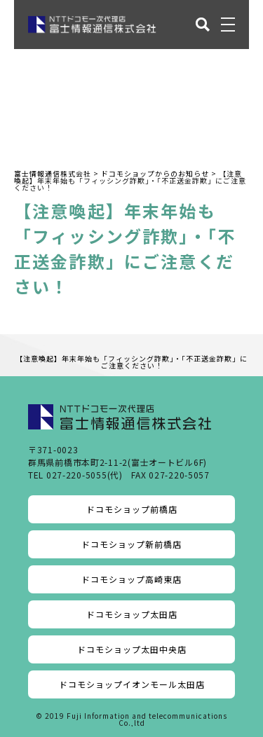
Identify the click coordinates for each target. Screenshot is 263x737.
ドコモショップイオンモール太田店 (132, 684)
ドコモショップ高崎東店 (131, 579)
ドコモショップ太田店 (131, 614)
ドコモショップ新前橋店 (131, 544)
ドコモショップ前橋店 (131, 509)
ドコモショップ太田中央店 (132, 649)
